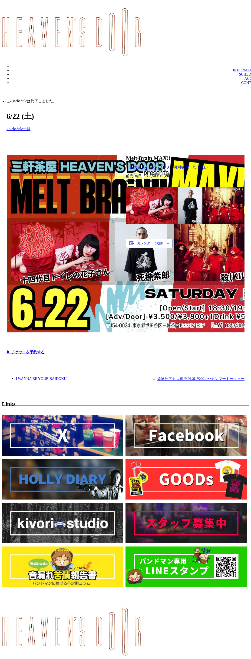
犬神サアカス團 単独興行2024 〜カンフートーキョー (200, 379)
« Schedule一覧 (18, 129)
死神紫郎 (181, 167)
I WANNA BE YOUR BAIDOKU (41, 379)
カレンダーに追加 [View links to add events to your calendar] (150, 243)
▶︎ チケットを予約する (26, 352)
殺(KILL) (200, 167)
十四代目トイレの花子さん (148, 167)
